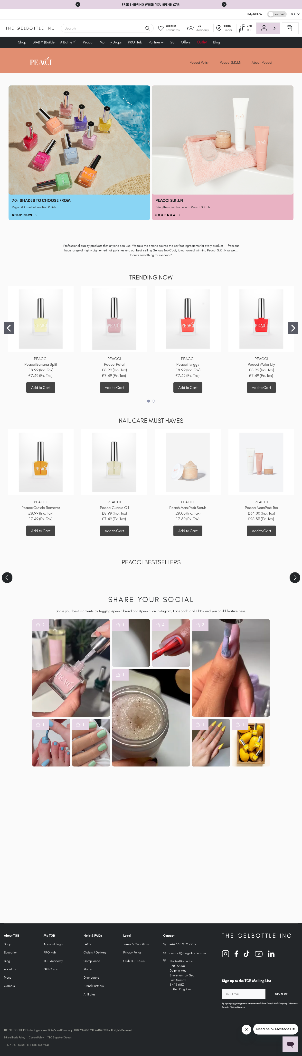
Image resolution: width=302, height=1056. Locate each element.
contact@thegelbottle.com (188, 953)
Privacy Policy (132, 952)
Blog (216, 42)
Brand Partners (94, 986)
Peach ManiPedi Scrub (187, 507)
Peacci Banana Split (40, 364)
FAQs (87, 944)
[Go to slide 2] (293, 328)
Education (11, 952)
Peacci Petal (114, 364)
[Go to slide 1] (9, 328)
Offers (185, 42)
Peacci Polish (199, 62)
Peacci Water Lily (261, 364)
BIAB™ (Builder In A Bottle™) (54, 42)
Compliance (92, 961)
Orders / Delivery (95, 952)
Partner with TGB (162, 42)
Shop (22, 42)
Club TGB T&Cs (134, 961)
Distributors (91, 977)
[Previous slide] (7, 577)
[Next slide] (224, 4)
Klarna (88, 969)
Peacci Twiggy (187, 364)
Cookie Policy (36, 1037)
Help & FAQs (254, 14)
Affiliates (89, 994)
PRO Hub (135, 42)
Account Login (53, 944)
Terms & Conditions (136, 944)
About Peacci (262, 62)
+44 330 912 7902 (183, 944)
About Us (10, 969)
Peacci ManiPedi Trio (261, 507)
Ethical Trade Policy (14, 1037)
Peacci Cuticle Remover (40, 507)
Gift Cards (51, 969)
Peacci (88, 42)
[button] (71, 668)
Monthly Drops (111, 42)
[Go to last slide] (78, 4)
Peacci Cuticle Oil (114, 507)
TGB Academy (53, 961)
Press (7, 977)
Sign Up (281, 993)
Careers (9, 986)
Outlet (202, 42)
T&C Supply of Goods (59, 1037)
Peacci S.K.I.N (230, 62)
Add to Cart (40, 387)
